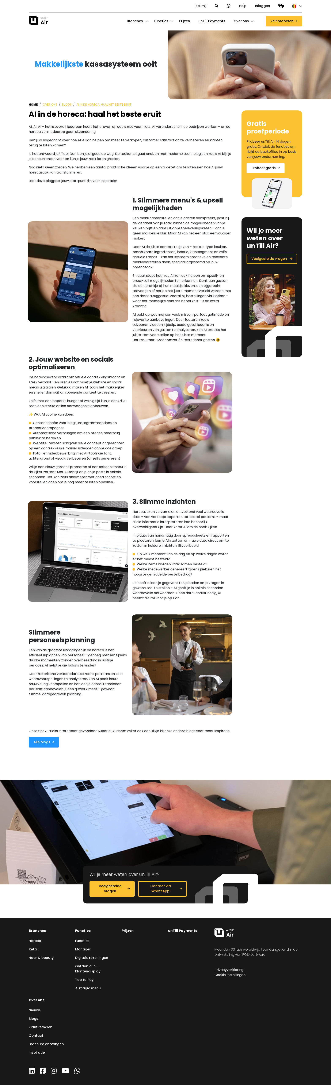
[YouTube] (65, 1072)
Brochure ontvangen (46, 1044)
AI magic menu (88, 988)
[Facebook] (43, 1072)
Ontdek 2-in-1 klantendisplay (87, 969)
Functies (83, 931)
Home (33, 104)
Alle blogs (42, 742)
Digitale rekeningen (91, 958)
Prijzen (128, 931)
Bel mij (200, 6)
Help (243, 6)
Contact (36, 1036)
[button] (295, 6)
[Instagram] (54, 1072)
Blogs (67, 104)
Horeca (35, 941)
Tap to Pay (84, 980)
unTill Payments (182, 931)
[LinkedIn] (32, 1072)
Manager (83, 949)
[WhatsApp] (77, 1072)
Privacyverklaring (228, 970)
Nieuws (35, 1010)
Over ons (50, 104)
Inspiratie (37, 1053)
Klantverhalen (40, 1027)
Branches (37, 931)
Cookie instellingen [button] (230, 975)
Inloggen (262, 6)
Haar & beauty (41, 958)
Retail (33, 949)
